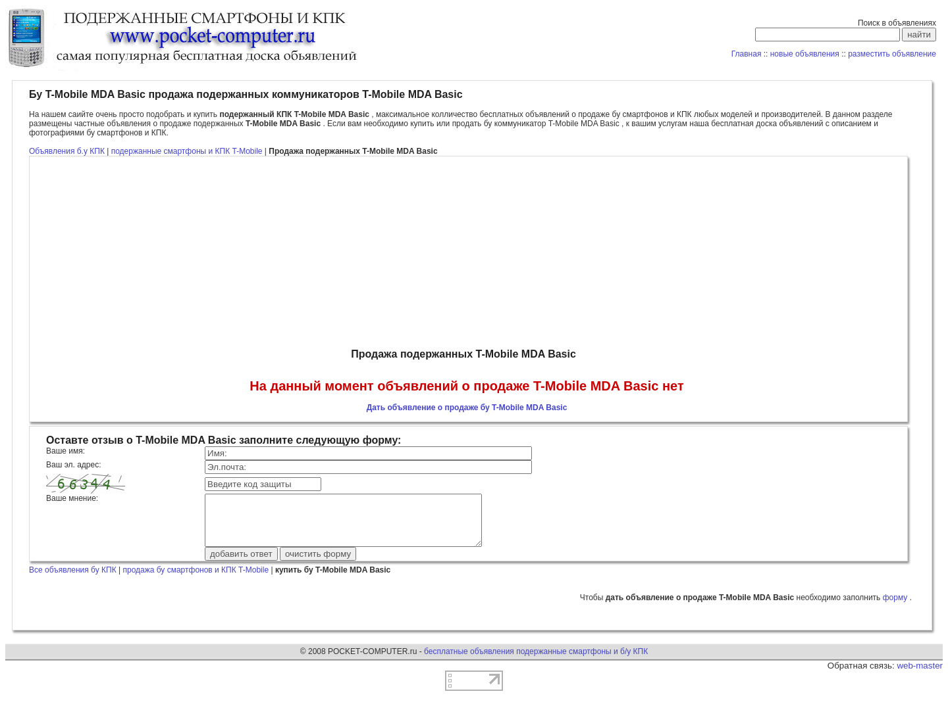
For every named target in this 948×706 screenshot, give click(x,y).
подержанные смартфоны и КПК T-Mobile (188, 151)
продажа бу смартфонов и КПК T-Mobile (195, 579)
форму (896, 607)
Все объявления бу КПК (73, 579)
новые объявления (804, 54)
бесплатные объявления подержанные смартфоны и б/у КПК (536, 661)
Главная (746, 54)
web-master (920, 675)
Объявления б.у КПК (67, 151)
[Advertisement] (466, 252)
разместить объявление (892, 54)
